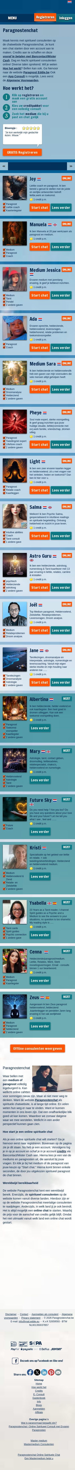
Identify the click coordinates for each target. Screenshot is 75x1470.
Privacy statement (30, 1318)
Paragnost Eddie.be (36, 72)
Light (37, 461)
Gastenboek (38, 1398)
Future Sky (43, 801)
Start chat (39, 207)
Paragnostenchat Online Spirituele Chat (39, 1454)
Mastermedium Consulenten (39, 1444)
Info (39, 1401)
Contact (24, 1314)
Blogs (39, 1405)
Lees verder (61, 207)
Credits (39, 1390)
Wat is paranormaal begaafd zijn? (39, 1423)
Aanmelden (39, 1408)
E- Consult (38, 1394)
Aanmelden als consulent (45, 1314)
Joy (35, 178)
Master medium (39, 1440)
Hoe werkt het (38, 1387)
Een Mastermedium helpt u (39, 1458)
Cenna (39, 951)
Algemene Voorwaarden (22, 80)
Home (39, 1383)
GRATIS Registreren (22, 152)
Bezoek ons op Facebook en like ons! (37, 1361)
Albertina (41, 699)
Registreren (45, 17)
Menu (12, 18)
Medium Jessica (45, 271)
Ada (36, 319)
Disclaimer (10, 1314)
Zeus (39, 997)
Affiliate (39, 1412)
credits (61, 1151)
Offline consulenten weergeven (37, 1048)
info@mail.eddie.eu (29, 1321)
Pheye (38, 412)
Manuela (43, 224)
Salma (41, 507)
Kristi (38, 847)
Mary (40, 751)
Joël (36, 604)
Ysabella (43, 903)
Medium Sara (45, 363)
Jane (39, 650)
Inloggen (65, 18)
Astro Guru (43, 557)
